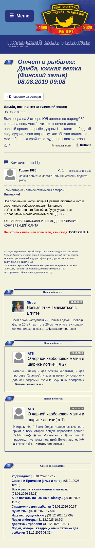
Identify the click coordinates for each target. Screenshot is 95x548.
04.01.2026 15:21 (24, 493)
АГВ (31, 353)
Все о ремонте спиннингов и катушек (40, 489)
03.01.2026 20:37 (64, 506)
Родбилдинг (21, 476)
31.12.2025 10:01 (56, 524)
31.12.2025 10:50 (50, 519)
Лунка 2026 (20, 511)
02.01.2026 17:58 (41, 511)
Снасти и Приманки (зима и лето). (37, 481)
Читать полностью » (62, 329)
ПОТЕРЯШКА (79, 232)
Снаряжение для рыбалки (31, 506)
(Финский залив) (35, 107)
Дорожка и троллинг (27, 524)
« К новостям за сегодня (24, 96)
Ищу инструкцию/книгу (29, 515)
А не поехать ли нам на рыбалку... (37, 498)
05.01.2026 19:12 (43, 476)
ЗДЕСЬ (58, 214)
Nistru (31, 302)
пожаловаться (61, 145)
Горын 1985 (27, 170)
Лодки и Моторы (24, 519)
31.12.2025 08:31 (38, 532)
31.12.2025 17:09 (60, 515)
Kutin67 (83, 145)
